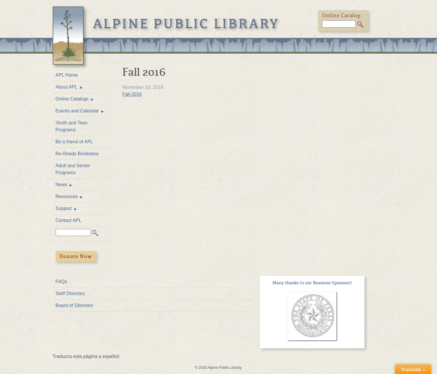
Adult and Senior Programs (73, 169)
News (61, 184)
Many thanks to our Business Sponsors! (312, 283)
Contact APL (69, 220)
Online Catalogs (72, 98)
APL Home (67, 75)
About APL (67, 86)
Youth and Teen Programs (72, 126)
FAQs (61, 281)
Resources (67, 196)
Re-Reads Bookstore (77, 153)
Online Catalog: (342, 15)
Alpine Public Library (186, 23)
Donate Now (75, 256)
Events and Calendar (77, 110)
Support (64, 208)
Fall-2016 (132, 94)
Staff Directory (70, 293)
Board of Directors (74, 305)
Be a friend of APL (74, 141)
